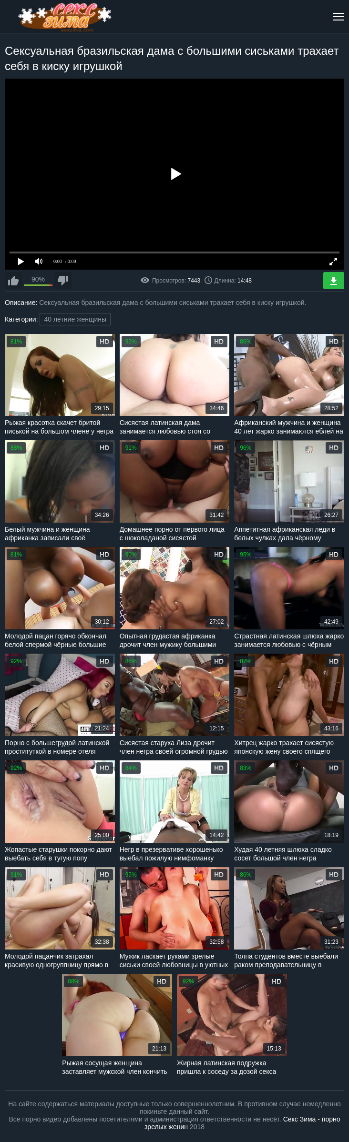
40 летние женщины (75, 319)
